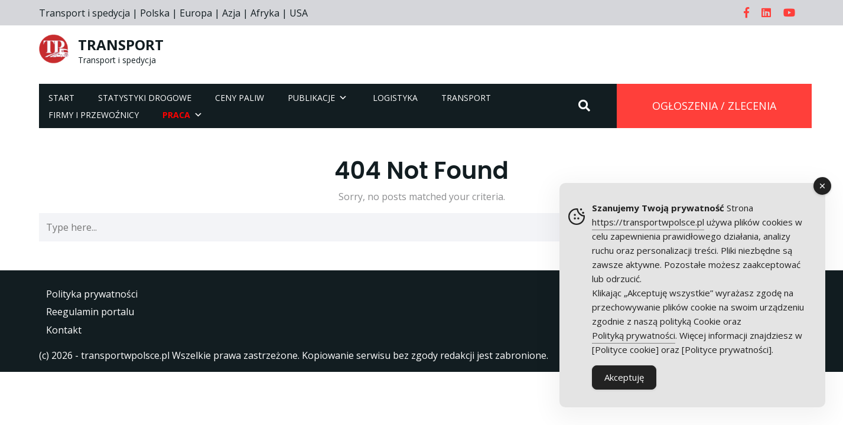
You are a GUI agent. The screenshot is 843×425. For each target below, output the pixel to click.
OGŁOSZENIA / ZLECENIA (714, 106)
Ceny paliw (239, 97)
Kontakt (64, 329)
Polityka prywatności (92, 293)
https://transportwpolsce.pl (648, 222)
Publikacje (311, 97)
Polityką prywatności (633, 335)
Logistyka (395, 97)
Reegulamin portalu (90, 311)
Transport (466, 97)
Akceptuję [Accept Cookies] (624, 377)
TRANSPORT (121, 44)
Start (61, 97)
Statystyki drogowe (144, 97)
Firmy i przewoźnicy (93, 114)
